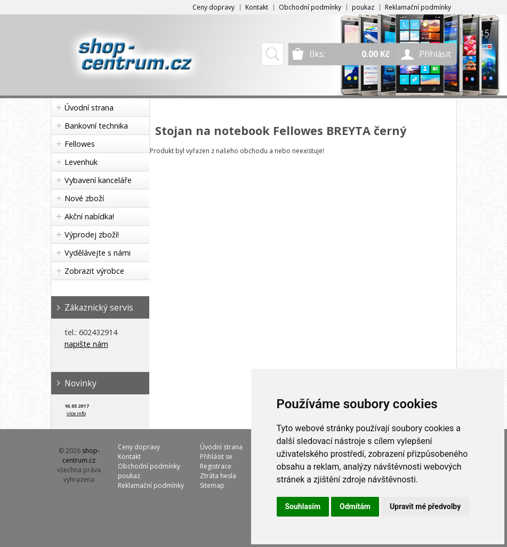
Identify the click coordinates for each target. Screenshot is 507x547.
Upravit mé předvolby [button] (425, 506)
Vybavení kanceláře (98, 180)
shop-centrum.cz (81, 455)
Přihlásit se (216, 456)
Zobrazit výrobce (94, 271)
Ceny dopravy (213, 7)
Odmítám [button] (355, 506)
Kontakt (256, 7)
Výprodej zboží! (92, 234)
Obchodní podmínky (310, 7)
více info (76, 413)
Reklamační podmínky (418, 7)
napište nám (86, 344)
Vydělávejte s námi (98, 253)
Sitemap (212, 485)
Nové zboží (84, 198)
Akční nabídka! (89, 216)
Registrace (215, 466)
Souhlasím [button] (303, 506)
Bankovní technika (96, 126)
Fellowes (80, 144)
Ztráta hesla (218, 475)
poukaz (363, 7)
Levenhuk (81, 162)
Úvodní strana (89, 107)
